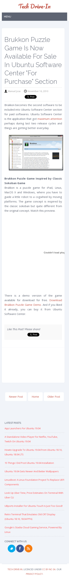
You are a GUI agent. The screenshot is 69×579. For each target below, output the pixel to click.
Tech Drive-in (34, 6)
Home (35, 396)
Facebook (20, 548)
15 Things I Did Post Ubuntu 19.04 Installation (29, 463)
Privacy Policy (34, 574)
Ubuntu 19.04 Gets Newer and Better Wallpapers (32, 471)
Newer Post (16, 396)
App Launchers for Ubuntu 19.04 (22, 428)
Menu (7, 16)
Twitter (11, 548)
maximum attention (50, 119)
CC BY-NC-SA (49, 569)
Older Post (53, 396)
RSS (28, 548)
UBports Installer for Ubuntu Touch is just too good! (34, 506)
